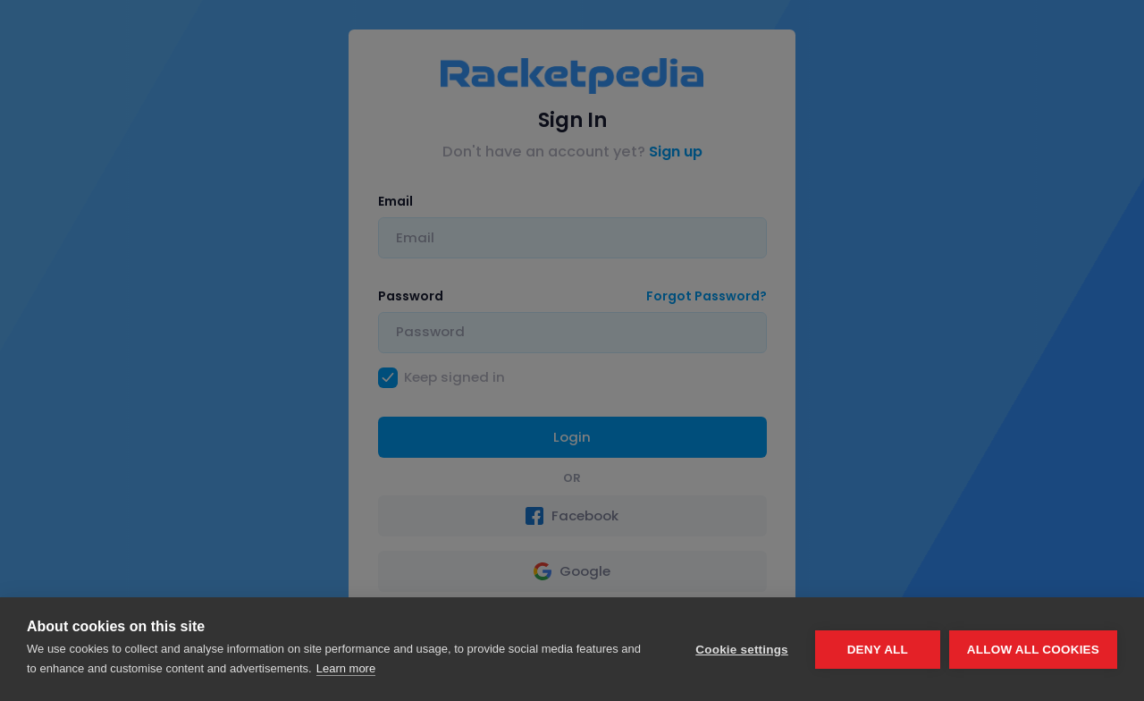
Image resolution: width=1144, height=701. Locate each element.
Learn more (345, 668)
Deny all (877, 649)
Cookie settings (741, 649)
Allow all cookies (1033, 649)
